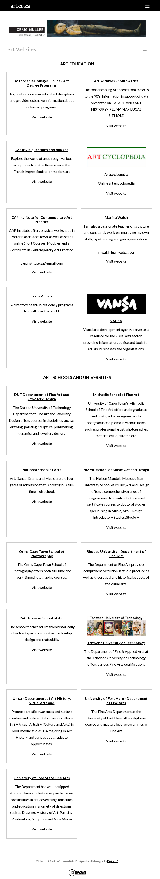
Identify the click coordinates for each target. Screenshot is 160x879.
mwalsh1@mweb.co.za (116, 252)
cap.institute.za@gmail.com (42, 263)
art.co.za (20, 5)
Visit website (42, 117)
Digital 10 (112, 861)
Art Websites (21, 49)
